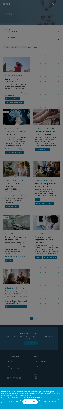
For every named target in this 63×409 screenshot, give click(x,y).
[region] (31, 398)
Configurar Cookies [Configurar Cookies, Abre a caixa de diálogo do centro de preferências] (11, 401)
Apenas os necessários (50, 401)
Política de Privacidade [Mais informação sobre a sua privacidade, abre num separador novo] (35, 397)
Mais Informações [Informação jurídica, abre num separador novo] (48, 397)
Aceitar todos (30, 401)
